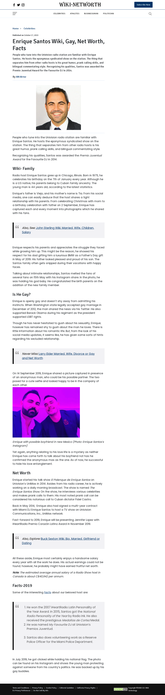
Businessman (91, 13)
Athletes (74, 13)
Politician (108, 13)
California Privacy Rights (86, 688)
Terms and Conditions (21, 688)
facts (47, 592)
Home (16, 28)
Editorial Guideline (67, 688)
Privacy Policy (37, 688)
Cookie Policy (51, 688)
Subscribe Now (143, 4)
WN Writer (21, 76)
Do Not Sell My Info (40, 690)
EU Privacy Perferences (21, 690)
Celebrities (59, 13)
